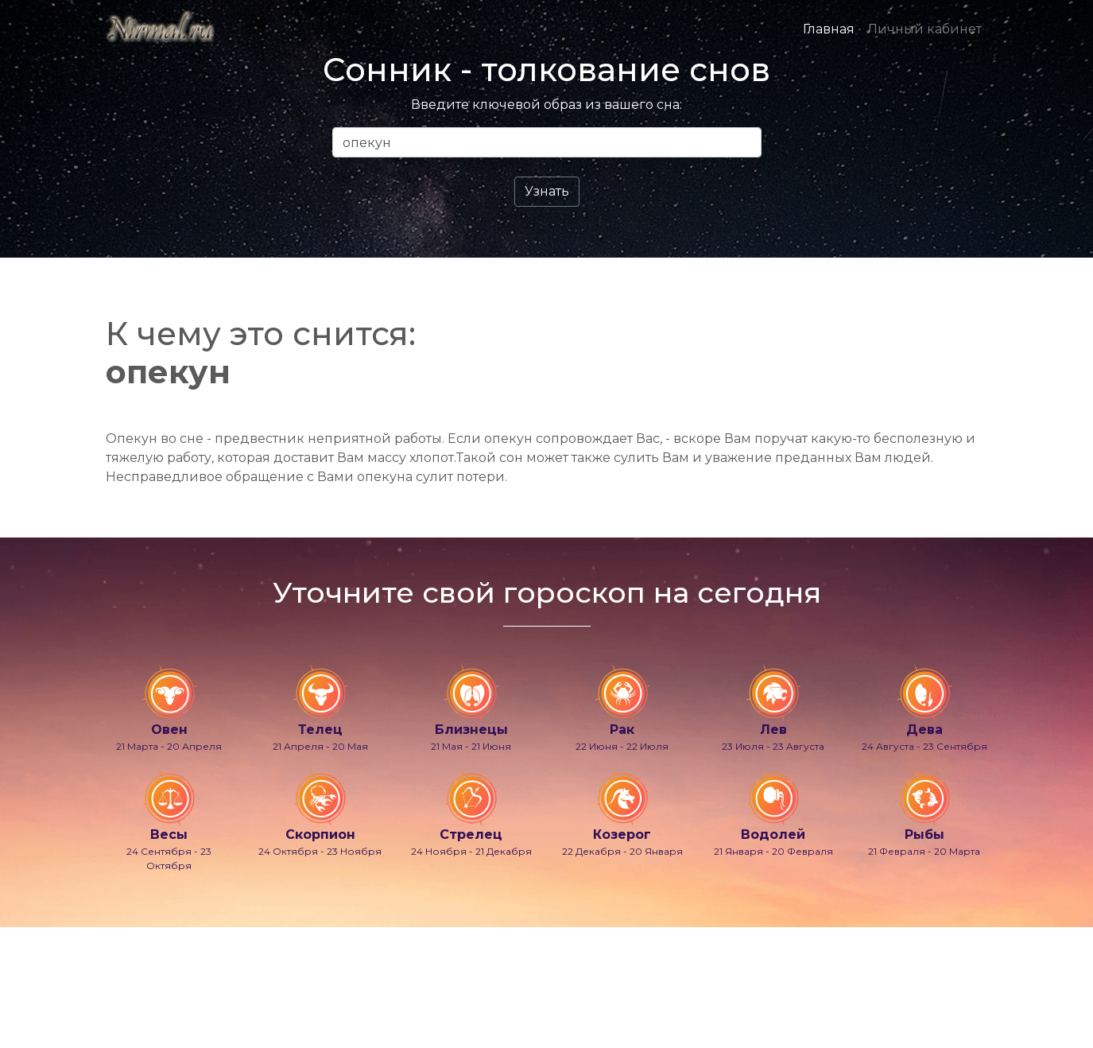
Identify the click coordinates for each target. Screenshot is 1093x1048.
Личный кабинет (924, 29)
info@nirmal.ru (141, 994)
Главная (829, 29)
